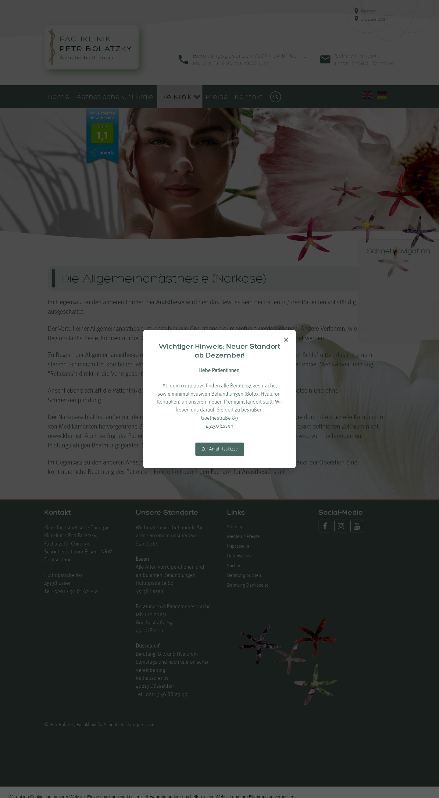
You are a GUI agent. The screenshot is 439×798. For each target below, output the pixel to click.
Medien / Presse (243, 536)
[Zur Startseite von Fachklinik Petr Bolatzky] (91, 47)
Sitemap (235, 526)
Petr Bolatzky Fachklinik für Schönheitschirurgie (97, 724)
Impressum (238, 546)
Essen (365, 11)
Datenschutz (239, 556)
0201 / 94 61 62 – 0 (76, 591)
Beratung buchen (244, 575)
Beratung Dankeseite (248, 585)
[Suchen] (275, 96)
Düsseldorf (371, 19)
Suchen (234, 565)
